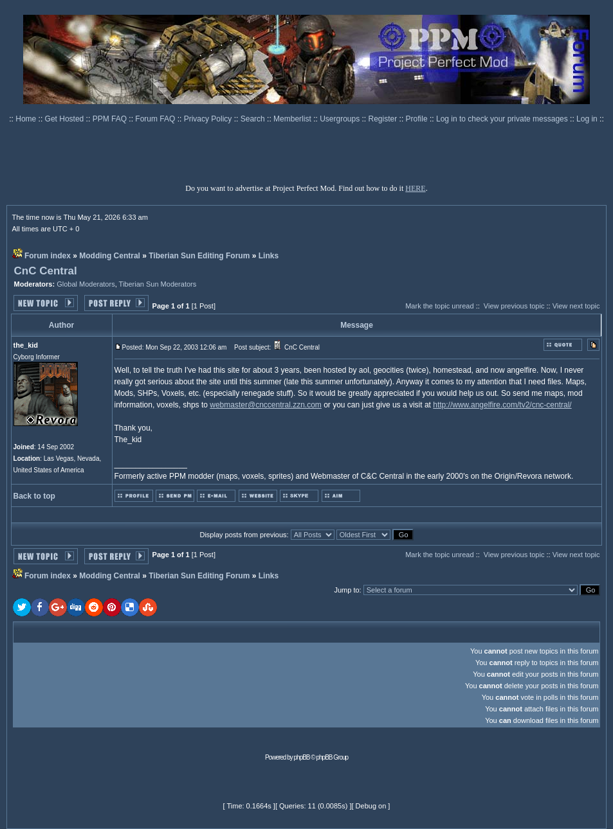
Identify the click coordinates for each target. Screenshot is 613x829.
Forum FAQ (156, 118)
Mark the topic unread (439, 306)
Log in (587, 118)
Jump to (346, 590)
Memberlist (293, 118)
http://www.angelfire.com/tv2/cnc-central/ (502, 404)
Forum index (47, 255)
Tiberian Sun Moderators (158, 284)
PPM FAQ (111, 118)
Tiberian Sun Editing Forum (199, 255)
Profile (418, 118)
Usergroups (340, 118)
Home (26, 118)
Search (254, 118)
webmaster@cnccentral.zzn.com (266, 404)
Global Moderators (86, 284)
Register (384, 118)
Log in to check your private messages (503, 118)
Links (269, 255)
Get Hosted (65, 118)
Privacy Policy (209, 118)
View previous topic (514, 306)
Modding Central (109, 255)
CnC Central (45, 271)
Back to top (34, 496)
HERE (415, 188)
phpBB (302, 757)
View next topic (576, 306)
